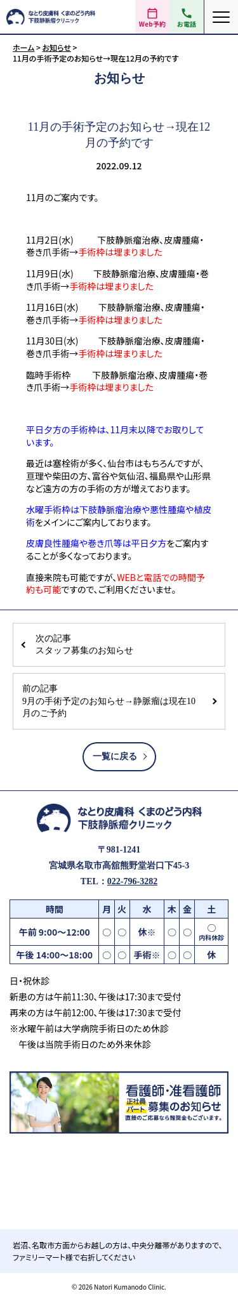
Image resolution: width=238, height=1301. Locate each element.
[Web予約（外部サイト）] (152, 17)
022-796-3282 (132, 881)
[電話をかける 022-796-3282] (186, 17)
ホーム (23, 47)
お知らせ (57, 47)
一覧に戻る (115, 756)
